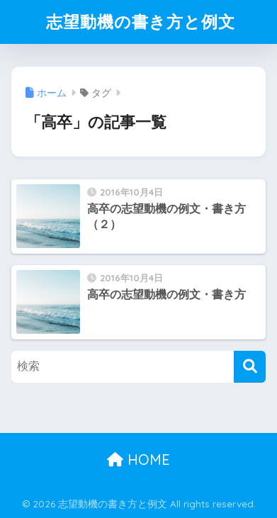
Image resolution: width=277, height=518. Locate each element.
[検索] (250, 367)
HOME (138, 459)
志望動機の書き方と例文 (140, 21)
